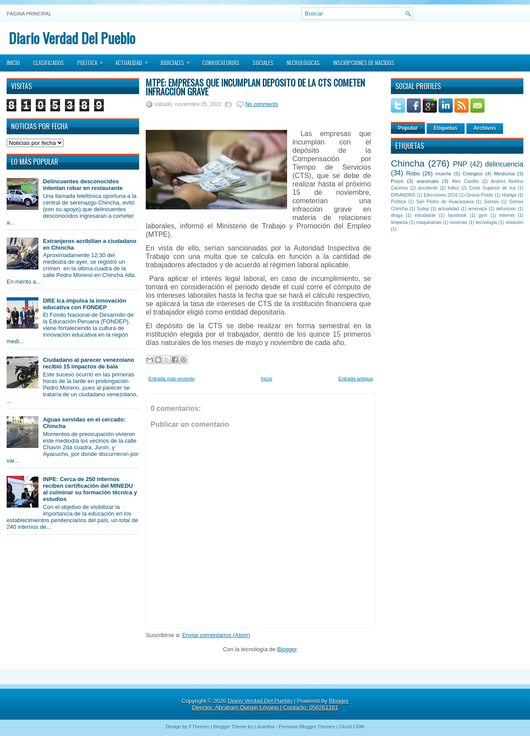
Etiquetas (446, 128)
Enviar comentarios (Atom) (216, 635)
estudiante (425, 215)
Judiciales (178, 60)
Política (93, 60)
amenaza (477, 208)
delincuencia (504, 164)
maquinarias (429, 222)
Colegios (472, 173)
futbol (453, 188)
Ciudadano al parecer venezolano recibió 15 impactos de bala (88, 363)
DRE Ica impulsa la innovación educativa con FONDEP (84, 304)
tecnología (486, 222)
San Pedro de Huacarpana (444, 201)
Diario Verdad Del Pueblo (72, 37)
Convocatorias (220, 62)
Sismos (491, 201)
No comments (261, 104)
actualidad (448, 208)
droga (397, 215)
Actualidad (134, 60)
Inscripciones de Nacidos (363, 62)
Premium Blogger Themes (307, 726)
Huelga (509, 195)
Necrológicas (303, 62)
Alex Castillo (465, 181)
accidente (428, 188)
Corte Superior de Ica (492, 188)
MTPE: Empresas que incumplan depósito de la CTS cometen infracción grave (255, 87)
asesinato (427, 181)
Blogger (287, 649)
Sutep (423, 208)
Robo (413, 173)
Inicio (13, 62)
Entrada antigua (355, 378)
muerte (443, 173)
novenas (458, 222)
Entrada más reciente (171, 378)
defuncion (506, 208)
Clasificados (48, 62)
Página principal (29, 13)
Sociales (263, 62)
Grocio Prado (479, 195)
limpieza (399, 222)
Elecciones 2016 (441, 195)
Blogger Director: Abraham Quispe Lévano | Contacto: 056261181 (270, 704)
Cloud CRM (351, 726)
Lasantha (264, 726)
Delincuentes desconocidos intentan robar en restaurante (83, 184)
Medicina (504, 173)
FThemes (199, 726)
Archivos (484, 128)
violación (514, 222)
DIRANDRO (403, 195)
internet (507, 215)
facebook (457, 215)
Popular (408, 128)
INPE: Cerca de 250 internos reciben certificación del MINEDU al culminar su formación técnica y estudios (90, 489)
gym (483, 215)
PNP (460, 164)
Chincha (407, 163)
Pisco (397, 181)
